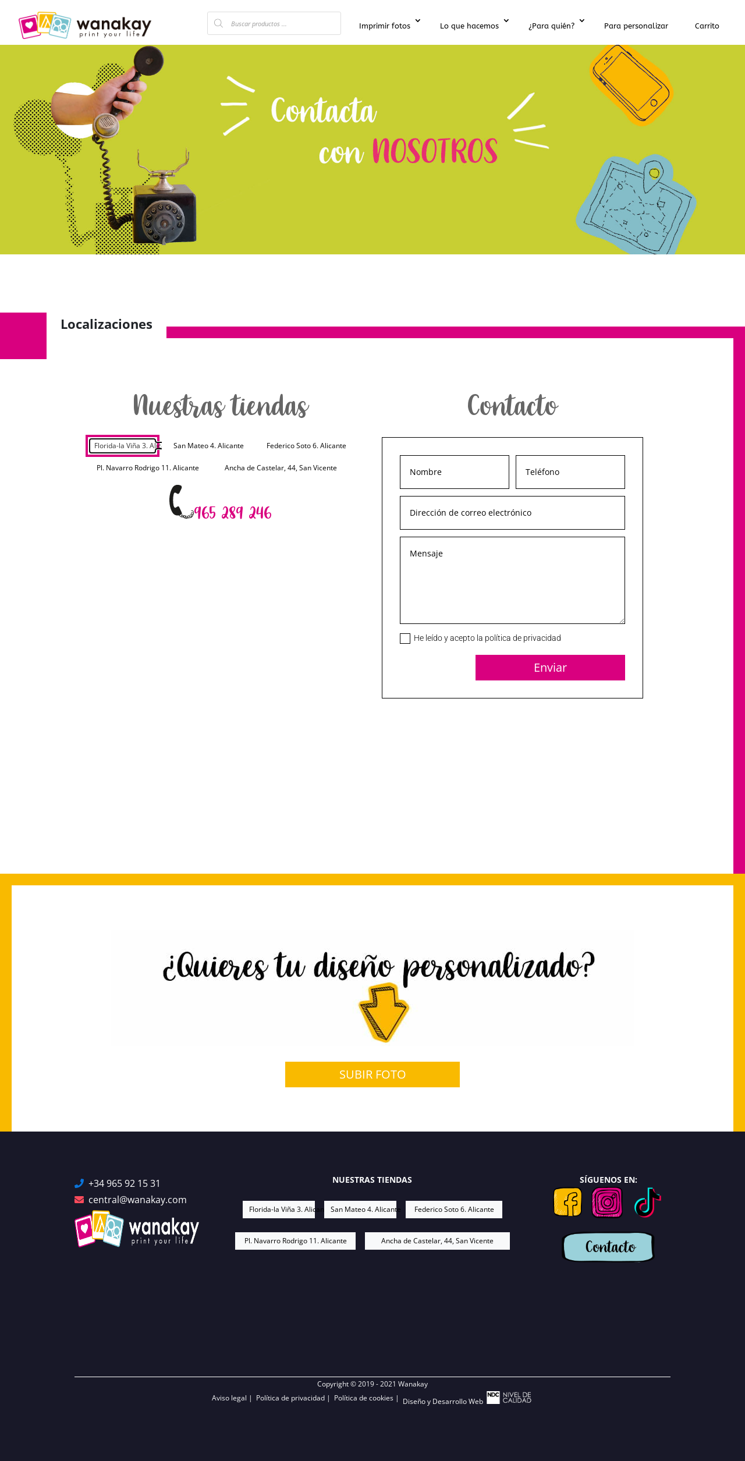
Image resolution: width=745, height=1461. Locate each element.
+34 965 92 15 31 (124, 1183)
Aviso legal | (234, 1398)
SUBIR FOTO (372, 1074)
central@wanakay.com (137, 1200)
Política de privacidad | (295, 1398)
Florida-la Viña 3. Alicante (126, 446)
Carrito (707, 26)
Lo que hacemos (469, 26)
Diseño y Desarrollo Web (468, 1398)
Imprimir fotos (384, 26)
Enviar (550, 667)
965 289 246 (232, 513)
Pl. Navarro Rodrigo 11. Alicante (148, 468)
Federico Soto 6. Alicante (306, 446)
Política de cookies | (368, 1398)
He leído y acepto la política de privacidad (480, 638)
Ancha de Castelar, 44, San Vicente (281, 468)
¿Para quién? (551, 26)
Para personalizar (636, 26)
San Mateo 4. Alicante (208, 446)
